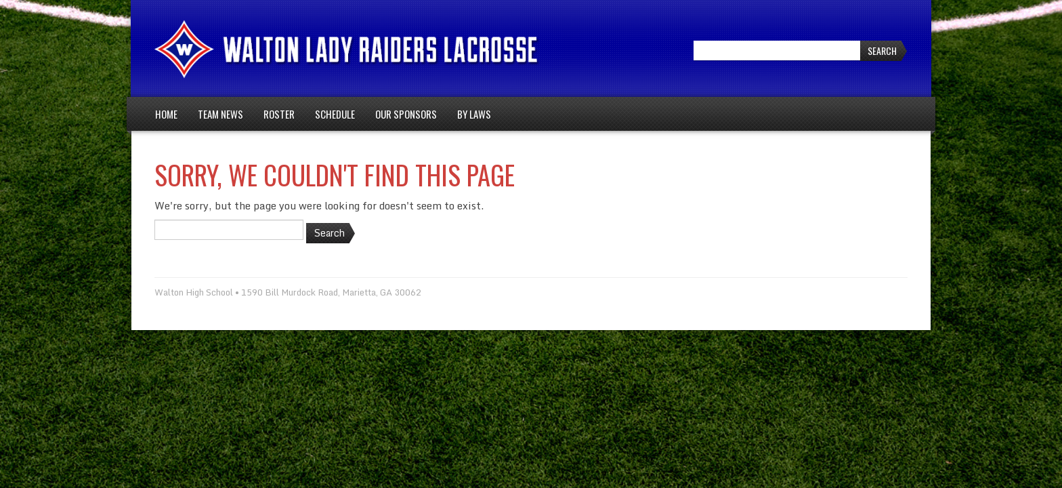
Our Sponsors (406, 113)
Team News (220, 113)
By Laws (474, 113)
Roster (279, 113)
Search (882, 50)
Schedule (335, 113)
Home (166, 113)
